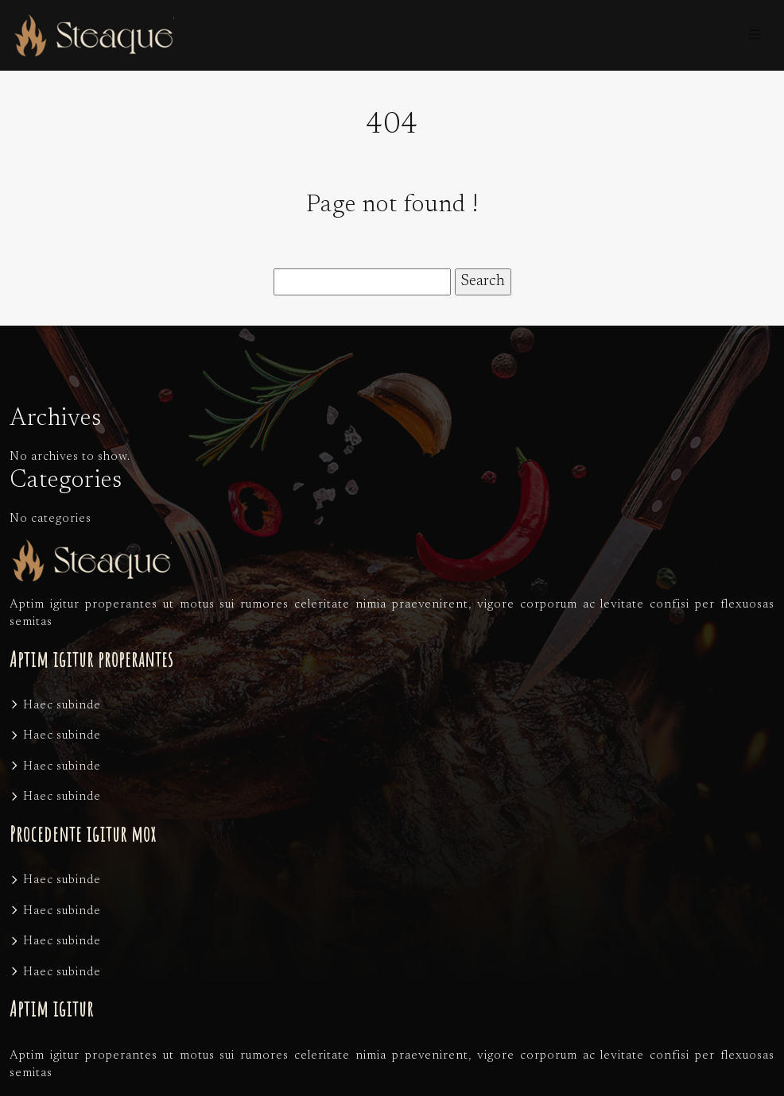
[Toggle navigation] (754, 35)
